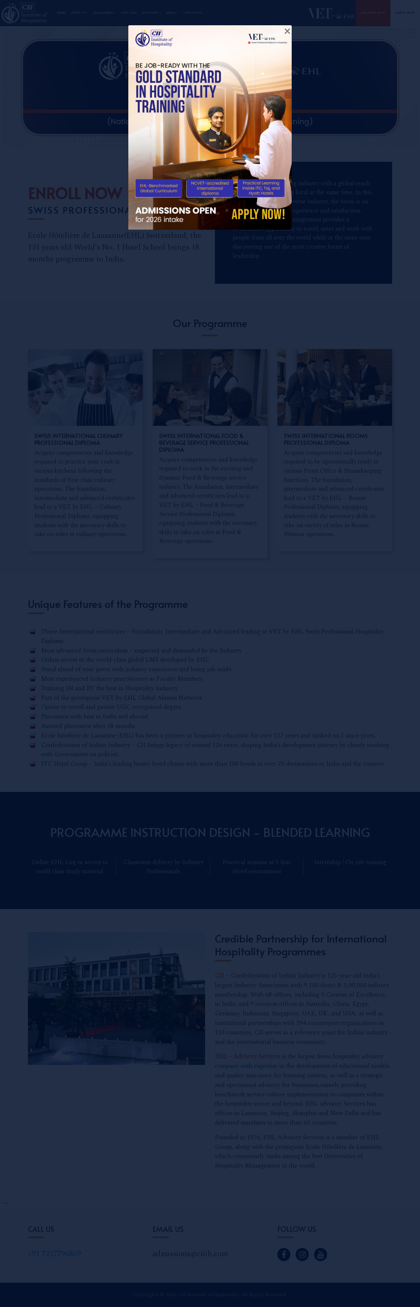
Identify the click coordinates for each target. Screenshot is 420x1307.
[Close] (287, 31)
